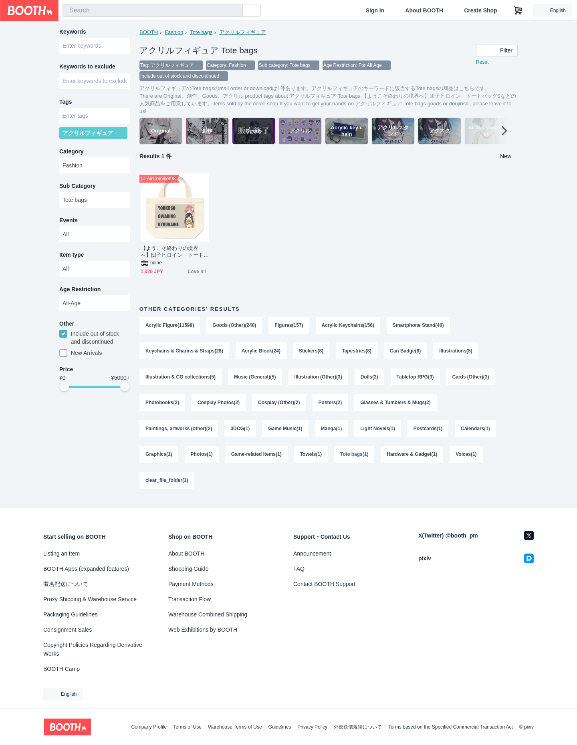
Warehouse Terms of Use (235, 727)
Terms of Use (187, 727)
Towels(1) (311, 458)
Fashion (174, 32)
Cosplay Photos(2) (219, 405)
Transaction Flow (189, 599)
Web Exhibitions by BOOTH (202, 629)
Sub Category (77, 188)
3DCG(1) (240, 432)
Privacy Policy (312, 727)
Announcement (312, 553)
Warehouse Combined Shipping (207, 614)
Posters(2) (330, 405)
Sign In (375, 10)
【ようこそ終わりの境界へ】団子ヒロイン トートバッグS (172, 252)
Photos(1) (202, 458)
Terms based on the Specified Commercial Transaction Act (450, 727)
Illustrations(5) (456, 352)
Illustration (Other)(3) (318, 379)
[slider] (64, 389)
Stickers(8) (311, 352)
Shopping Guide (188, 569)
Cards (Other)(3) (471, 379)
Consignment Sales (67, 629)
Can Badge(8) (405, 352)
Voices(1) (466, 458)
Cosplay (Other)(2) (279, 405)
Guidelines (279, 727)
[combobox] (153, 10)
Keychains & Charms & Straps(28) (184, 352)
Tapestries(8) (357, 352)
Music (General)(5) (255, 379)
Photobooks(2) (162, 405)
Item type (71, 257)
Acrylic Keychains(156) (348, 326)
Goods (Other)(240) (234, 326)
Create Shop (480, 10)
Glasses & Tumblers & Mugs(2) (396, 405)
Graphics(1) (158, 458)
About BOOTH (424, 10)
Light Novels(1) (378, 432)
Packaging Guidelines (70, 614)
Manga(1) (331, 432)
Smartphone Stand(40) (418, 326)
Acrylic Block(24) (261, 352)
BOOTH (148, 32)
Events (68, 222)
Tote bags (201, 32)
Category (71, 153)
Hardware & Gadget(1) (412, 458)
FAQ (299, 569)
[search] (235, 10)
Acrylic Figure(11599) (169, 326)
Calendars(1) (475, 432)
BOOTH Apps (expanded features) (86, 569)
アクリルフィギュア (243, 32)
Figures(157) (289, 326)
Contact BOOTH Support (324, 584)
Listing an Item (61, 553)
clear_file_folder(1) (166, 484)
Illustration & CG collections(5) (180, 379)
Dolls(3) (369, 379)
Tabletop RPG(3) (415, 379)
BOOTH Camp (61, 669)
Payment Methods (191, 584)
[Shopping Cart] (518, 10)
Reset (482, 62)
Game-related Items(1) (256, 458)
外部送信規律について (358, 727)
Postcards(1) (428, 432)
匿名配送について (65, 584)
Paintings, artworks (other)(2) (178, 432)
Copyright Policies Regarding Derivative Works (92, 649)
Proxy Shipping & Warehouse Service (90, 599)
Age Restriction (80, 291)
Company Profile (149, 727)
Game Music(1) (285, 432)
